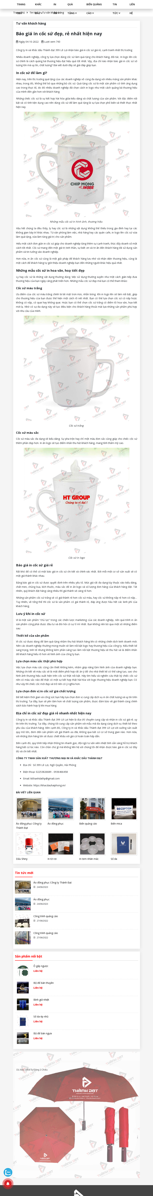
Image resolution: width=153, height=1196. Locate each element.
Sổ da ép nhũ (40, 1016)
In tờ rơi (52, 858)
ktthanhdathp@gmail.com (27, 1159)
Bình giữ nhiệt (41, 999)
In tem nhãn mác (89, 858)
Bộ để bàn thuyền (43, 982)
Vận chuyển (81, 1127)
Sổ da (114, 858)
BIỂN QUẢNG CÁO (94, 9)
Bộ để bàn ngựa (42, 1033)
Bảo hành (80, 1132)
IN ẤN (56, 9)
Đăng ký (121, 1099)
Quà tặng (57, 1132)
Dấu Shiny (21, 858)
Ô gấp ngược (40, 966)
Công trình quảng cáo (45, 916)
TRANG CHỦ (21, 9)
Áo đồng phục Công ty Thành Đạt (29, 825)
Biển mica (116, 823)
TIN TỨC (116, 9)
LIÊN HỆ (132, 9)
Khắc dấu (57, 1121)
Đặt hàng (80, 1121)
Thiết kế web (20, 1176)
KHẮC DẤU (38, 9)
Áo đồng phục (56, 823)
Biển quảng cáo (88, 823)
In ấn (55, 1127)
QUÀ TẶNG (72, 9)
